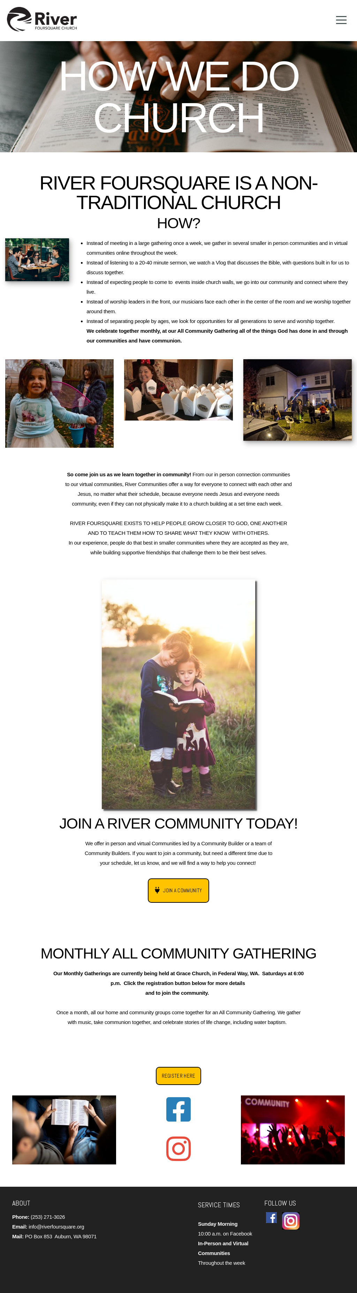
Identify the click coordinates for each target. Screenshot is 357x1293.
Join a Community (177, 890)
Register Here (179, 1075)
